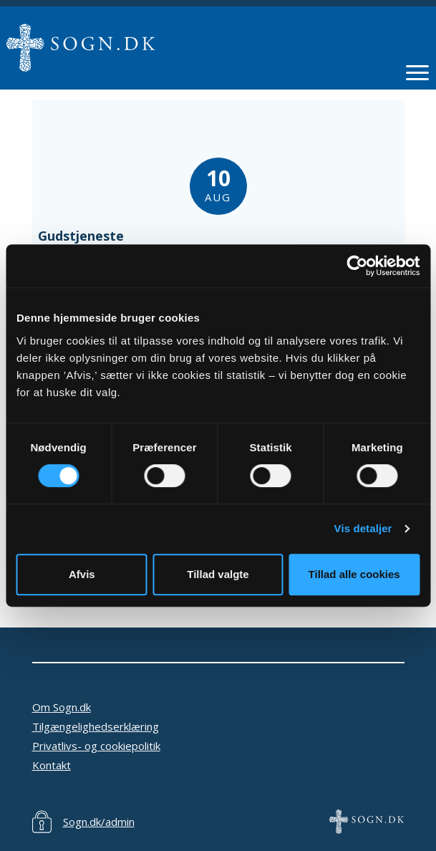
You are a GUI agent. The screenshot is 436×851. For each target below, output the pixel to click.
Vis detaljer (363, 528)
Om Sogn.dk (61, 707)
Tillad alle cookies (354, 574)
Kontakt (51, 765)
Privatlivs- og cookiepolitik (96, 746)
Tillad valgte (217, 574)
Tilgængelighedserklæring (95, 726)
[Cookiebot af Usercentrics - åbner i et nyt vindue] (357, 266)
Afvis (82, 574)
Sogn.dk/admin (99, 821)
